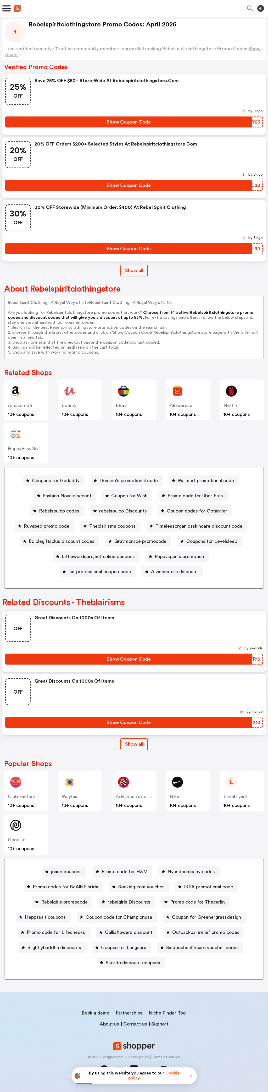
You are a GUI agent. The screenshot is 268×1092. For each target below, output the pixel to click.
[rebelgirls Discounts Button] (127, 901)
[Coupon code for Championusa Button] (117, 917)
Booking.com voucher (141, 886)
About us (109, 1024)
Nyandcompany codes (191, 871)
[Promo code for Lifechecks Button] (54, 932)
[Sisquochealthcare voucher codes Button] (200, 947)
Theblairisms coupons (112, 526)
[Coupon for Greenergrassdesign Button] (204, 917)
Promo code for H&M (125, 871)
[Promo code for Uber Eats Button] (193, 495)
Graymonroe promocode (140, 541)
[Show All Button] (134, 744)
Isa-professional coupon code (99, 571)
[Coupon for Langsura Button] (121, 947)
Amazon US (20, 405)
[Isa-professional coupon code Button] (97, 571)
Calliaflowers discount (128, 932)
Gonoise (16, 839)
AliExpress (181, 405)
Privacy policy (137, 1057)
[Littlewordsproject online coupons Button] (96, 556)
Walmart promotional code (206, 480)
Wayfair (70, 796)
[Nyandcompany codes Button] (189, 871)
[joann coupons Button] (64, 871)
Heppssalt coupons (45, 917)
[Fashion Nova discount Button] (65, 495)
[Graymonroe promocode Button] (138, 541)
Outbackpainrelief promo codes (205, 932)
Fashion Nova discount (67, 495)
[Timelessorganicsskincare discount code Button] (197, 526)
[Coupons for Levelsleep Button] (209, 541)
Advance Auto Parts (137, 796)
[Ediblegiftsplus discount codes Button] (59, 541)
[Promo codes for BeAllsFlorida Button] (63, 886)
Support (159, 1024)
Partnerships (129, 1013)
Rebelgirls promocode (64, 902)
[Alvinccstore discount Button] (172, 571)
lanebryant (236, 796)
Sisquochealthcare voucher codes (202, 947)
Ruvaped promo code (46, 526)
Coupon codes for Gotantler (197, 511)
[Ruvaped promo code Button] (44, 526)
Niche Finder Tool (168, 1013)
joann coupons (66, 871)
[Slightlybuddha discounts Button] (52, 947)
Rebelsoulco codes (59, 511)
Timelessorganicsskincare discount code (198, 526)
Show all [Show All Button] (134, 270)
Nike (174, 796)
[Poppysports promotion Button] (177, 556)
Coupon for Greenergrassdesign (206, 917)
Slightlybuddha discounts (54, 947)
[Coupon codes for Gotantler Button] (195, 510)
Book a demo (95, 1013)
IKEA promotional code (208, 886)
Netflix (231, 405)
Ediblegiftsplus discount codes (61, 541)
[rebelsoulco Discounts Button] (121, 510)
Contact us (135, 1024)
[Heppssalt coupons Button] (43, 917)
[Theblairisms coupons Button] (110, 526)
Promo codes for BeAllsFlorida (65, 886)
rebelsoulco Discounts (123, 511)
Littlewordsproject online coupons (98, 556)
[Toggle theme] (261, 8)
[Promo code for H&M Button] (122, 871)
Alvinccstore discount (174, 571)
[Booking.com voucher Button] (139, 886)
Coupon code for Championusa (119, 917)
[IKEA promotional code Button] (206, 886)
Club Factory (21, 796)
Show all (134, 744)
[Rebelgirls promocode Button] (62, 901)
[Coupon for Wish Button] (127, 495)
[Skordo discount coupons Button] (131, 962)
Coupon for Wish (129, 495)
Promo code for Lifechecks (56, 932)
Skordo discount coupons (133, 962)
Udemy (69, 405)
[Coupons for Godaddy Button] (53, 480)
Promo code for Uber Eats (195, 495)
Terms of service (166, 1057)
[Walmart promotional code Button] (204, 480)
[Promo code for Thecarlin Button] (195, 901)
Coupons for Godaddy (56, 480)
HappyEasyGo (23, 448)
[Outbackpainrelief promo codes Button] (203, 932)
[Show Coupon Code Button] (128, 121)
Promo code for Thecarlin (197, 902)
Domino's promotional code (128, 480)
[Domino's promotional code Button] (127, 480)
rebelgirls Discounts (129, 902)
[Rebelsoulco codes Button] (57, 510)
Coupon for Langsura (123, 947)
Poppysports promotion (179, 556)
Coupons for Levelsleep (211, 541)
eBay (121, 405)
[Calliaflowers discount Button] (126, 932)
